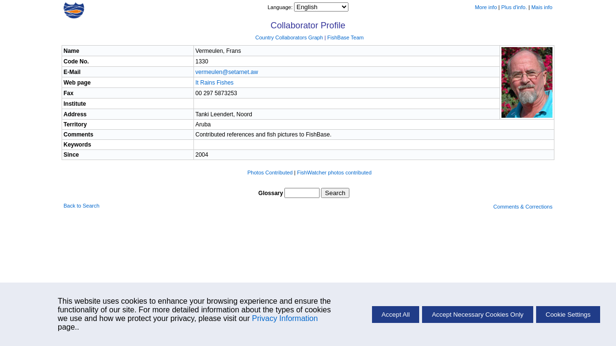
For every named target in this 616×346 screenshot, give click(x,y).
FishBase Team (345, 37)
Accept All (396, 314)
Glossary (270, 193)
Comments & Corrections (522, 207)
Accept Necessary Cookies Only (477, 314)
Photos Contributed (270, 172)
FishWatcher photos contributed (334, 172)
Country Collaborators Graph (289, 37)
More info (486, 7)
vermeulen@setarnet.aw (226, 72)
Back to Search (82, 206)
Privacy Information (285, 318)
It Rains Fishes (214, 82)
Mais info (541, 7)
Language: (281, 7)
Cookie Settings (568, 314)
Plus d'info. (514, 7)
